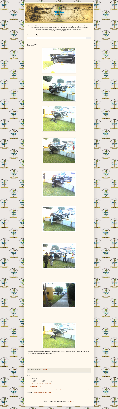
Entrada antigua (87, 389)
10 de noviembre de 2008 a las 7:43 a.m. (41, 383)
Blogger (72, 401)
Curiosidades (35, 371)
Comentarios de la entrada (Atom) (42, 392)
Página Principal (60, 389)
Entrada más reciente (32, 389)
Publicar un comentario (35, 386)
